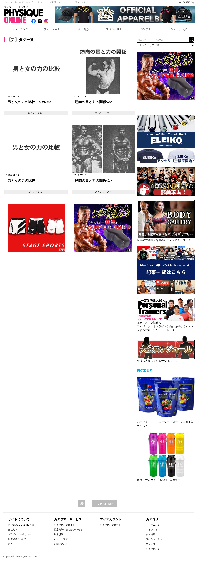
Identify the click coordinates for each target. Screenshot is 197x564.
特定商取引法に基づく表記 (68, 529)
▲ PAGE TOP (105, 504)
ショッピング (179, 29)
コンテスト (147, 29)
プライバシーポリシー (19, 534)
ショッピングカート (110, 524)
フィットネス (52, 29)
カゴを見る (187, 2)
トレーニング (20, 29)
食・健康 (83, 29)
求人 (10, 544)
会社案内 (12, 529)
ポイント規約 (61, 539)
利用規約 (58, 534)
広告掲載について (17, 539)
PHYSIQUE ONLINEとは (21, 524)
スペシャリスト (115, 29)
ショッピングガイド (64, 524)
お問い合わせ (61, 544)
